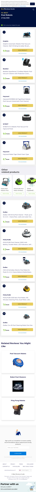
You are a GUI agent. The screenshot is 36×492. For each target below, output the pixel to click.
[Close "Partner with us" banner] (34, 483)
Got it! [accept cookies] (32, 3)
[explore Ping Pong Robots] (18, 409)
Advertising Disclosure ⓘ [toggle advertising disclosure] (10, 470)
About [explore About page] (4, 464)
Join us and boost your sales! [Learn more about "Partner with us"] (9, 489)
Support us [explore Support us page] (6, 466)
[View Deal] (6, 185)
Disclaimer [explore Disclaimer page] (30, 464)
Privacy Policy (23, 5)
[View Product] (18, 42)
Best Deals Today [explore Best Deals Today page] (28, 466)
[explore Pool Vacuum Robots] (18, 362)
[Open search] (33, 9)
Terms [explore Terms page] (21, 464)
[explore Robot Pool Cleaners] (18, 385)
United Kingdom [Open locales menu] (25, 470)
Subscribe (18, 453)
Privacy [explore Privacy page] (13, 464)
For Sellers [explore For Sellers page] (16, 466)
